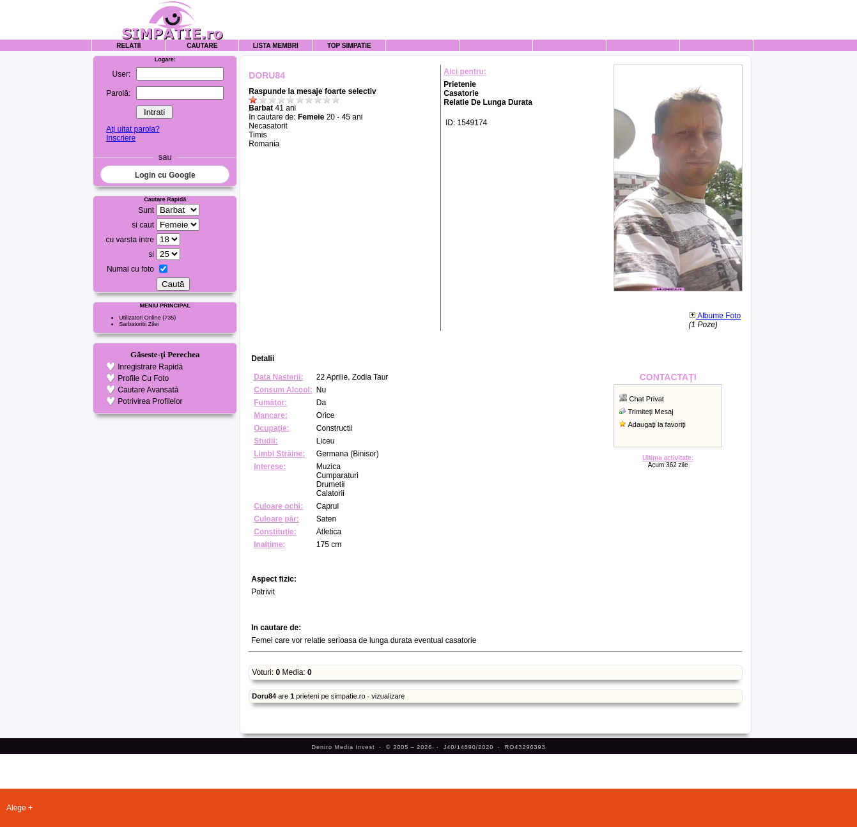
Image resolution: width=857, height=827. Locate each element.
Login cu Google (165, 175)
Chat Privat (646, 399)
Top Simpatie (349, 45)
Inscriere (120, 138)
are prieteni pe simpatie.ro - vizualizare (328, 696)
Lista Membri (275, 45)
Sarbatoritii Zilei (138, 324)
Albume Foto (715, 315)
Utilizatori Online (140, 317)
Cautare (202, 45)
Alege (16, 807)
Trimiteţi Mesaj (651, 411)
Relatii (128, 45)
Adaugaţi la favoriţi (657, 424)
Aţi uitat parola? (132, 129)
